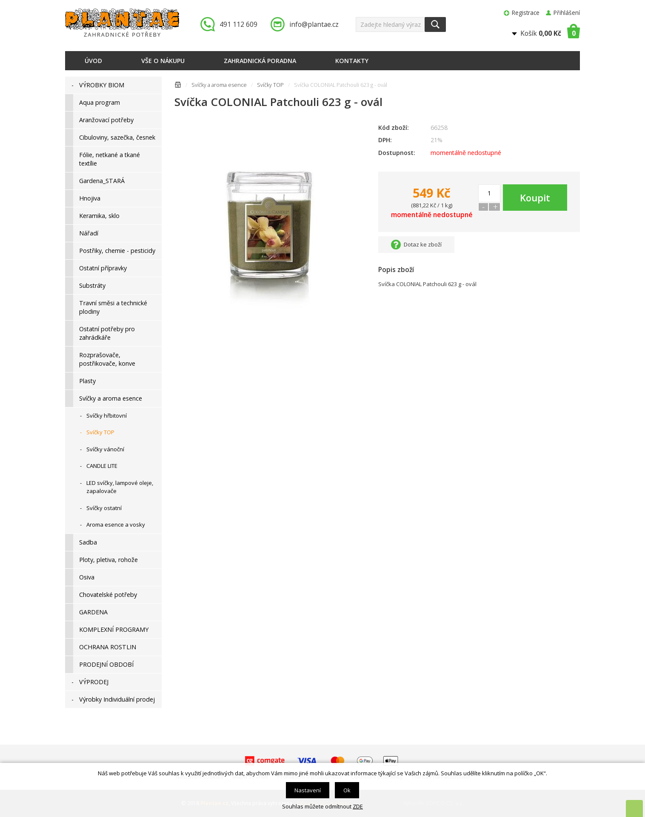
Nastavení (307, 790)
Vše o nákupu (163, 61)
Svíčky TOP (270, 85)
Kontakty (351, 61)
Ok (347, 790)
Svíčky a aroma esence (219, 85)
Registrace (525, 13)
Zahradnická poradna (260, 61)
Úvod (93, 61)
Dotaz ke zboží (423, 244)
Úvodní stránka (177, 86)
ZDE (358, 806)
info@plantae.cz (314, 24)
